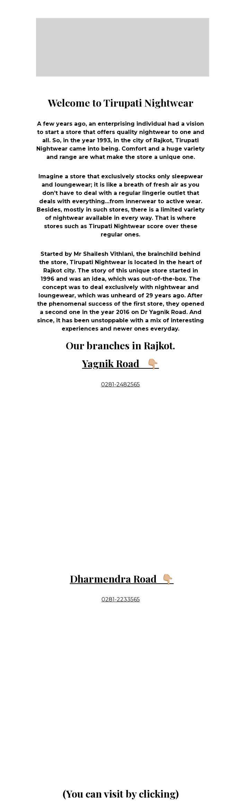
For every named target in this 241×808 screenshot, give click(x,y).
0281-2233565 (120, 599)
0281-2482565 (120, 384)
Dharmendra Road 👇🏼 (122, 578)
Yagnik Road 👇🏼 (120, 363)
